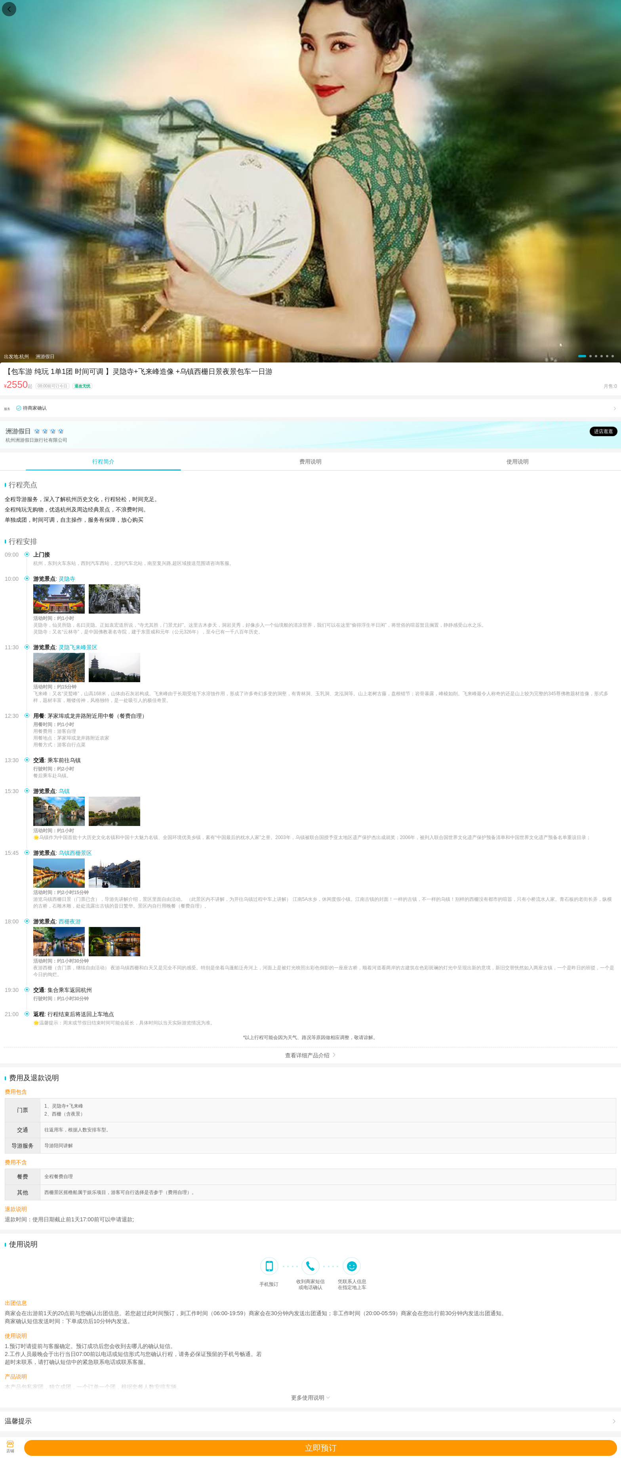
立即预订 (321, 1448)
